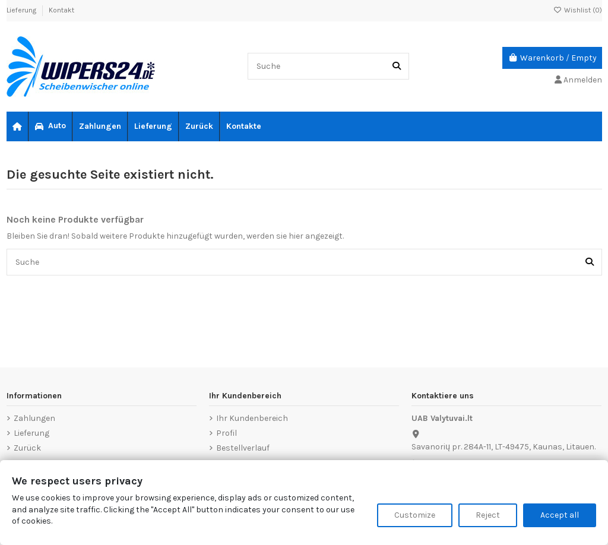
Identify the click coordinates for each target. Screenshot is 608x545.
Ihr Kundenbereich (252, 418)
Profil (226, 433)
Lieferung (22, 10)
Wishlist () (577, 10)
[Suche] (396, 66)
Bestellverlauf (243, 448)
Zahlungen (34, 418)
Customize (414, 515)
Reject (488, 515)
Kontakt (61, 10)
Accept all (559, 515)
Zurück (27, 448)
